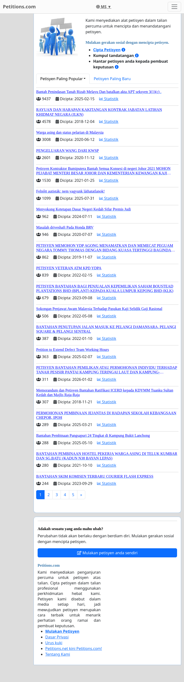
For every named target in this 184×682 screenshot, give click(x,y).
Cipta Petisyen (107, 49)
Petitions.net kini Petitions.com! (73, 648)
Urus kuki (53, 642)
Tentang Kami (57, 654)
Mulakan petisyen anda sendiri (107, 552)
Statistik (108, 98)
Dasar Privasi (57, 637)
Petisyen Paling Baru (112, 78)
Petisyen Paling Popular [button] (61, 78)
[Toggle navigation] (174, 6)
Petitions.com (19, 6)
